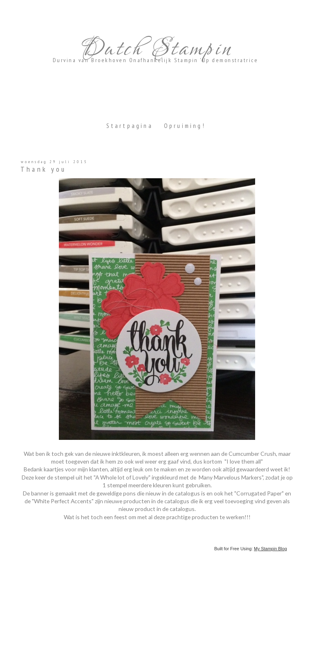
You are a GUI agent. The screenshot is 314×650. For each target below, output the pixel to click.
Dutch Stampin (155, 49)
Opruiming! (185, 126)
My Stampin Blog (270, 548)
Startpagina (129, 126)
